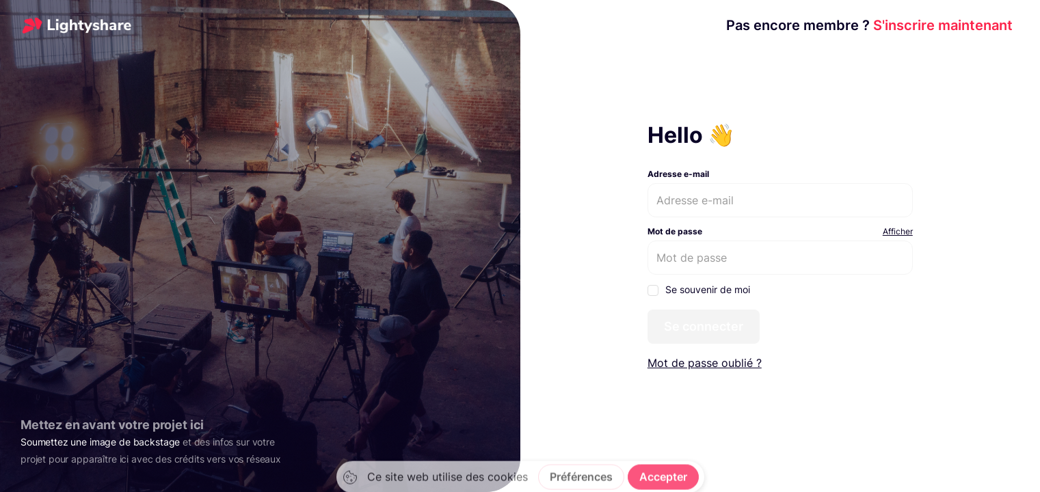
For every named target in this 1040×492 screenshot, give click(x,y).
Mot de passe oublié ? (705, 363)
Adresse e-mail (678, 174)
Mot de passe (675, 231)
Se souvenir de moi (699, 290)
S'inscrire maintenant (869, 25)
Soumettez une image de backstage (100, 442)
